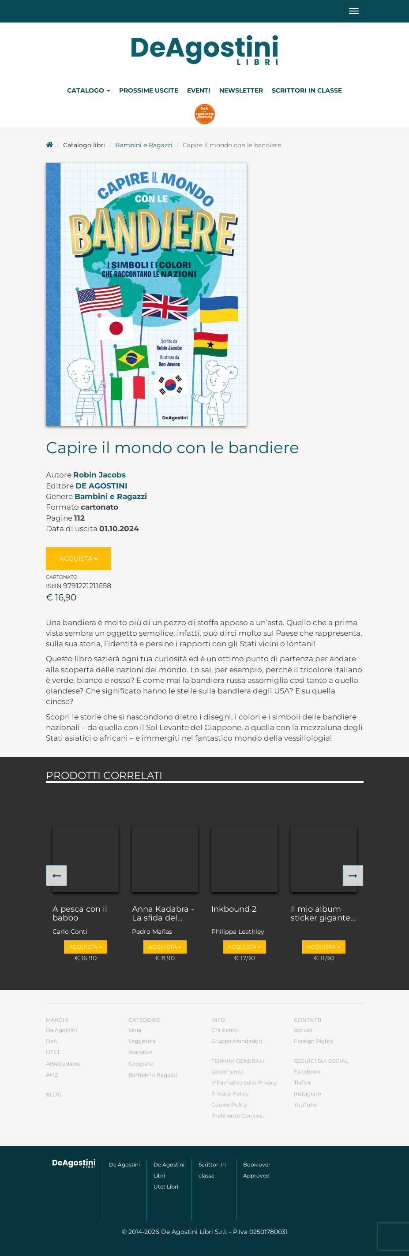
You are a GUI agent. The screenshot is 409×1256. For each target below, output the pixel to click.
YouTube (305, 1104)
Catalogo (88, 90)
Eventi (198, 90)
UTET (53, 1052)
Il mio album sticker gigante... (323, 914)
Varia (134, 1030)
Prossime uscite (148, 90)
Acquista (79, 559)
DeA (51, 1041)
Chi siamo (224, 1030)
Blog (53, 1094)
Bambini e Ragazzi (144, 145)
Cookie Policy (229, 1104)
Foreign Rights (313, 1041)
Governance (227, 1071)
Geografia (141, 1063)
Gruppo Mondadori (236, 1041)
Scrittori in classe (307, 90)
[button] (56, 875)
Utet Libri (166, 1186)
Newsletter (241, 90)
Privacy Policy (230, 1093)
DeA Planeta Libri (205, 50)
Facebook (307, 1071)
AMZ (52, 1074)
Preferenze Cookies (237, 1115)
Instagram (307, 1093)
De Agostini (101, 485)
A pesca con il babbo (80, 914)
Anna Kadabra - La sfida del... (163, 914)
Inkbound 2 (233, 909)
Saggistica (141, 1041)
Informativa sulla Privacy (244, 1082)
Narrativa (140, 1052)
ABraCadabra (63, 1063)
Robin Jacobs (99, 474)
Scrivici (303, 1030)
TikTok (302, 1082)
